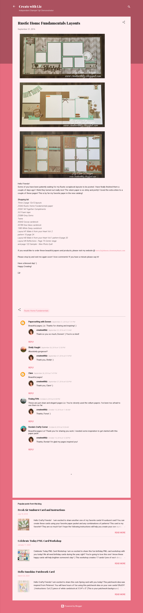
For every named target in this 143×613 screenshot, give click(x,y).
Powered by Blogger (71, 606)
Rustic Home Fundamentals (36, 311)
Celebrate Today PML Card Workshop (39, 540)
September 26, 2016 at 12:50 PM (53, 348)
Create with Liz (30, 6)
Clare (30, 373)
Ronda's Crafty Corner (38, 427)
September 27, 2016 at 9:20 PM (59, 382)
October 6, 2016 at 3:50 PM (50, 399)
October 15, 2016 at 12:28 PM (59, 438)
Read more (120, 532)
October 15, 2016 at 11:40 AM (59, 410)
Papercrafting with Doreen (39, 322)
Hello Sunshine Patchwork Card (36, 571)
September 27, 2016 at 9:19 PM (59, 356)
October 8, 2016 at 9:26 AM (59, 427)
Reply (31, 342)
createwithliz (41, 330)
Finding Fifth (33, 399)
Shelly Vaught (34, 347)
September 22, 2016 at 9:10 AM (59, 330)
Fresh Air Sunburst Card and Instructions (41, 510)
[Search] (129, 7)
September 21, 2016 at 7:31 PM (63, 322)
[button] (123, 23)
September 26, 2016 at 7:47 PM (45, 373)
